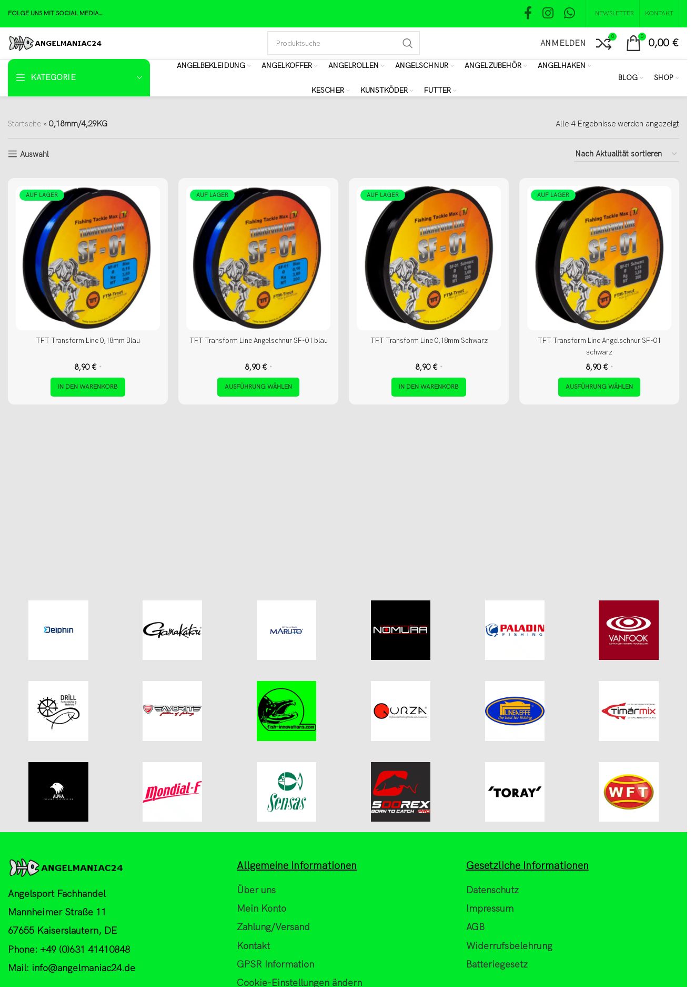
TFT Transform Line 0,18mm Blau (87, 340)
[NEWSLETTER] (612, 13)
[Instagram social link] (548, 14)
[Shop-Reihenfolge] (626, 154)
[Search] (343, 43)
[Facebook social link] (528, 14)
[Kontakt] (659, 13)
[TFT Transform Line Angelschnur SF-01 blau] (258, 258)
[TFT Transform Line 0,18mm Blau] (88, 258)
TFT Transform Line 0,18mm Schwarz (429, 340)
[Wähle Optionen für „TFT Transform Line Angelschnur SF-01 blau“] (258, 387)
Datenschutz (492, 964)
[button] (88, 387)
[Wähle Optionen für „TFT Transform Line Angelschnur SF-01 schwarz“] (599, 387)
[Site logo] (55, 42)
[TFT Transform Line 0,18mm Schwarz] (429, 258)
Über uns (256, 964)
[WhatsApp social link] (569, 14)
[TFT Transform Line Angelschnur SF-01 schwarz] (599, 258)
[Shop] (666, 78)
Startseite (24, 124)
